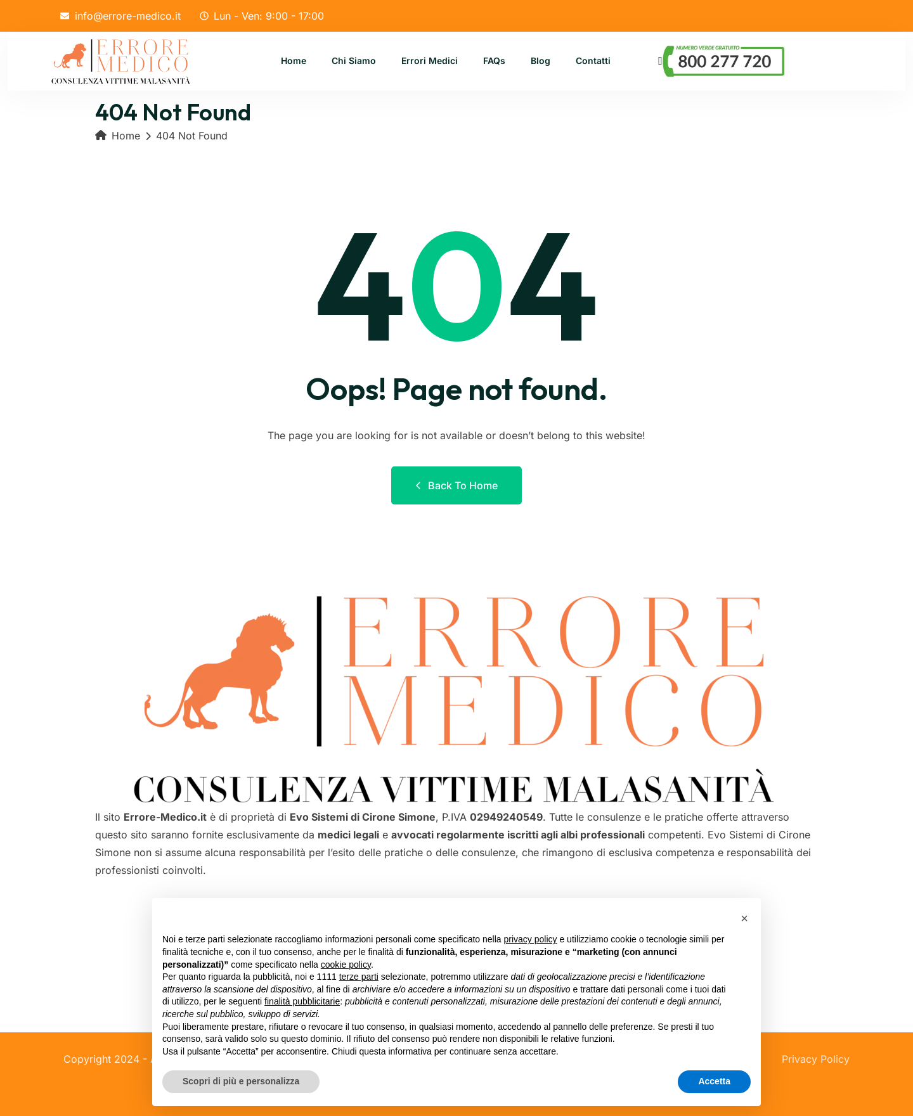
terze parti (359, 977)
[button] (744, 918)
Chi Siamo (354, 61)
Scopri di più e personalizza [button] (241, 1081)
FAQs (494, 61)
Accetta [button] (714, 1081)
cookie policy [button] (346, 964)
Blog (540, 61)
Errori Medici (429, 61)
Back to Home (456, 485)
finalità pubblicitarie (302, 1001)
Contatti (593, 61)
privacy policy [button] (530, 939)
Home (293, 61)
